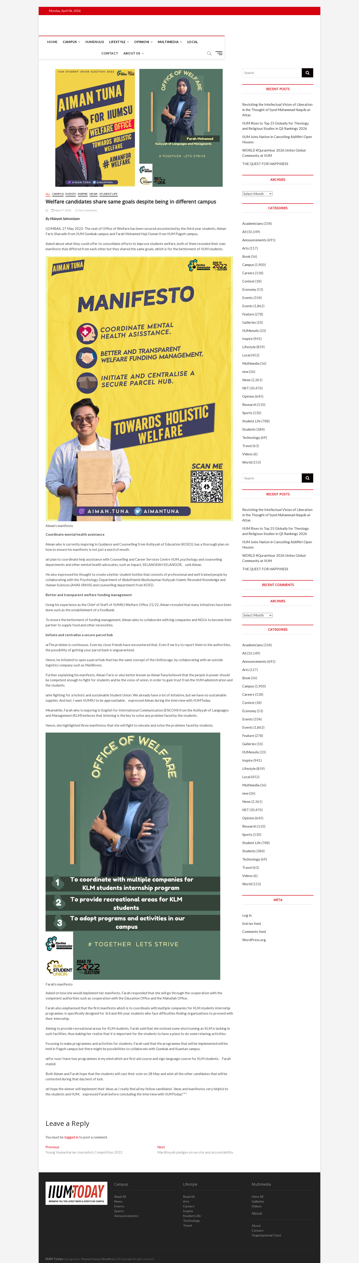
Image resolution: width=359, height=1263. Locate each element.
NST (245, 377)
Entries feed (251, 912)
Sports (247, 401)
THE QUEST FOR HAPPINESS (265, 152)
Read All (120, 1185)
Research (249, 393)
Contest (248, 270)
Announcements (254, 229)
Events (70, 182)
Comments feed (254, 920)
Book (246, 245)
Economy (249, 278)
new (245, 360)
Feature (248, 303)
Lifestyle (118, 42)
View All (257, 1185)
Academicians (252, 212)
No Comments (86, 199)
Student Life (108, 182)
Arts (245, 237)
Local (193, 42)
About (256, 1214)
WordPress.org (254, 928)
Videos (247, 443)
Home (53, 42)
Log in (247, 904)
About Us (234, 42)
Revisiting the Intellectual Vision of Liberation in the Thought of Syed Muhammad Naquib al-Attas (277, 98)
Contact (212, 42)
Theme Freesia (90, 1247)
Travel (247, 434)
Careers (248, 262)
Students (249, 418)
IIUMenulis (95, 42)
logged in (71, 1126)
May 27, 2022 (61, 199)
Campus (70, 42)
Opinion (142, 42)
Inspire (83, 182)
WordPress (108, 1247)
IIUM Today (54, 1247)
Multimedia (168, 42)
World (247, 451)
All (48, 182)
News (94, 182)
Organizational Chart (266, 1224)
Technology (251, 426)
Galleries (249, 311)
